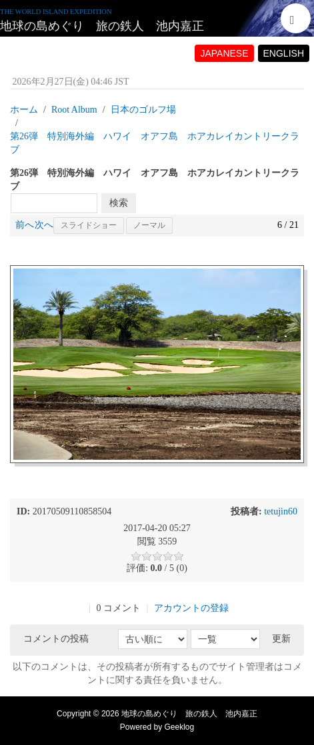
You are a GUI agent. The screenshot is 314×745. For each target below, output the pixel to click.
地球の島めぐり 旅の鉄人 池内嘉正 (102, 26)
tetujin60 (280, 511)
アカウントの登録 (191, 608)
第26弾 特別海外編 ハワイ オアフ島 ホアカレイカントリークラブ (154, 143)
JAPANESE (224, 53)
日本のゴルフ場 (143, 110)
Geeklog (180, 727)
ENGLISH (283, 53)
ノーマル (149, 225)
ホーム (24, 110)
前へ (24, 225)
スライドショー (89, 225)
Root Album (74, 110)
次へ (44, 225)
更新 (281, 639)
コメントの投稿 (56, 639)
